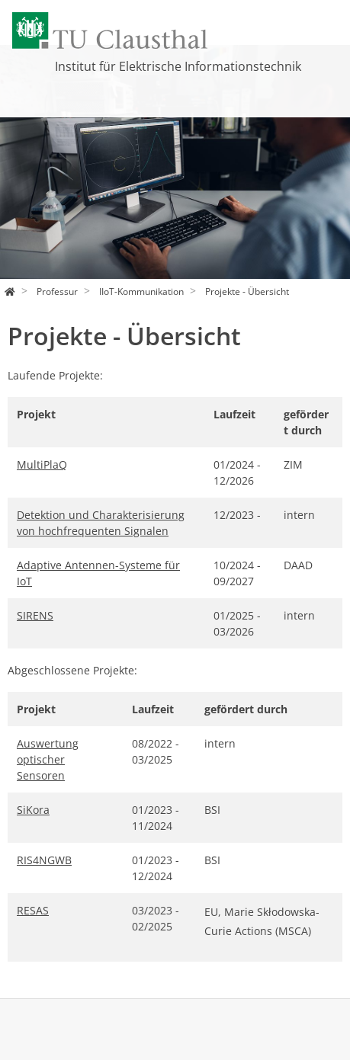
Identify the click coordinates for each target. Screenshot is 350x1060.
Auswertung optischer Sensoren (48, 759)
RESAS (33, 910)
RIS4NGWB (44, 860)
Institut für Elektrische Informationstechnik (178, 66)
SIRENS (35, 615)
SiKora (33, 809)
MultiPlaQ (42, 464)
